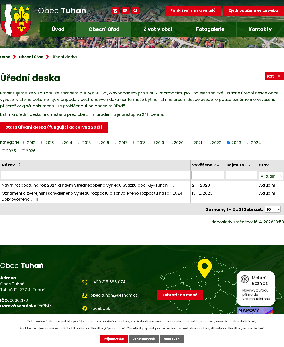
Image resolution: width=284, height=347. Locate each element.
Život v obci (157, 29)
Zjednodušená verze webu (253, 10)
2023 (236, 143)
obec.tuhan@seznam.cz (114, 293)
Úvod (58, 29)
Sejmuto (237, 165)
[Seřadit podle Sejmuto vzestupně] (250, 164)
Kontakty (260, 29)
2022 (216, 143)
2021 (198, 143)
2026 (31, 151)
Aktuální (267, 184)
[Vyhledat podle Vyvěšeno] (208, 175)
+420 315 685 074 (107, 280)
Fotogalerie (210, 29)
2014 (68, 143)
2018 (141, 143)
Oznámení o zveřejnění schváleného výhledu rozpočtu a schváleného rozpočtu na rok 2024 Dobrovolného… (92, 195)
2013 (49, 143)
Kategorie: (10, 142)
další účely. (248, 321)
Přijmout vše (112, 339)
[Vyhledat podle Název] (95, 175)
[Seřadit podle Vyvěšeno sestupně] (218, 166)
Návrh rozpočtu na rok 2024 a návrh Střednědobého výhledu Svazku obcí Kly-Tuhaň (89, 184)
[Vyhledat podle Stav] (271, 175)
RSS (274, 77)
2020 (179, 143)
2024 (256, 143)
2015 (86, 143)
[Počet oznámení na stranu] (273, 207)
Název (9, 165)
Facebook (100, 306)
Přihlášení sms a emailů (192, 10)
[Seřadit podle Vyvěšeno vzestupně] (218, 164)
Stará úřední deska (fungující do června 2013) (54, 127)
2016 (105, 143)
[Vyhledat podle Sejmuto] (241, 175)
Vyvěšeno (204, 165)
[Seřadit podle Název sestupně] (19, 166)
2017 (123, 143)
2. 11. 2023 (201, 184)
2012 (31, 143)
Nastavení (173, 339)
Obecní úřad (104, 29)
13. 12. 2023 (202, 192)
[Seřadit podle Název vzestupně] (19, 164)
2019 (160, 143)
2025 (11, 151)
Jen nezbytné (143, 339)
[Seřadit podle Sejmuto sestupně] (250, 166)
